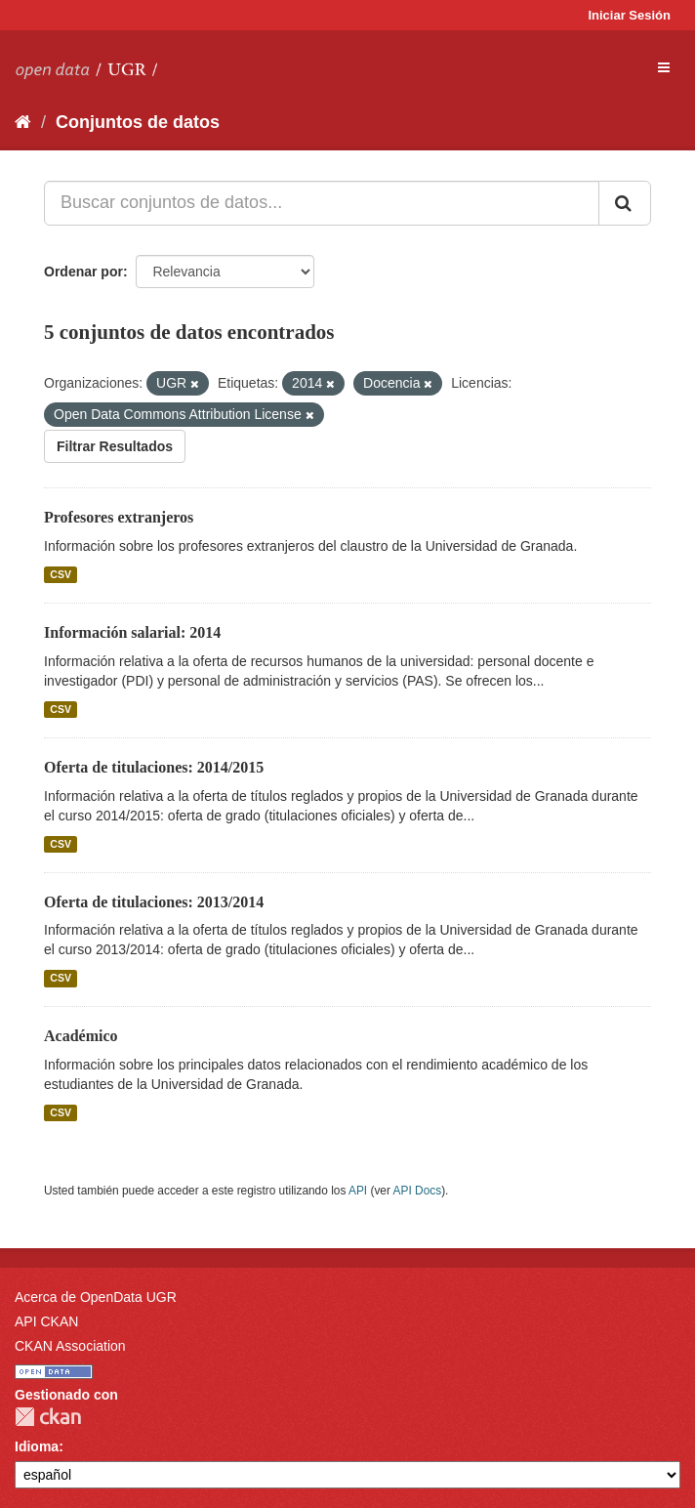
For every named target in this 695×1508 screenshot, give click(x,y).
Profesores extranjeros (118, 517)
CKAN (48, 1416)
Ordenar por (83, 271)
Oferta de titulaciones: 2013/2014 (154, 902)
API (357, 1190)
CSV (60, 574)
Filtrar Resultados (115, 446)
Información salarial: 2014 (132, 632)
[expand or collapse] (663, 67)
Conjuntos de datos (138, 122)
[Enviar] (624, 203)
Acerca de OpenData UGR (96, 1297)
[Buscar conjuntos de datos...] (321, 203)
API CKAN (46, 1321)
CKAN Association (70, 1346)
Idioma (37, 1446)
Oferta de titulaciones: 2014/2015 (154, 767)
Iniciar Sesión (629, 15)
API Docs (417, 1190)
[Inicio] (23, 122)
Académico (81, 1035)
